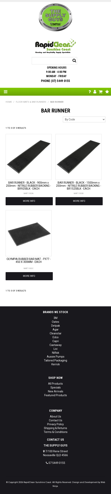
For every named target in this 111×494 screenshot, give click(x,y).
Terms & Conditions (55, 432)
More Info (29, 201)
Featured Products (55, 395)
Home (9, 102)
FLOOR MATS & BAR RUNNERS (31, 102)
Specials (55, 387)
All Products (55, 383)
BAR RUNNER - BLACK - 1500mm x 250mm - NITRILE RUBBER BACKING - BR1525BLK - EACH (78, 185)
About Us (55, 416)
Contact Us (55, 420)
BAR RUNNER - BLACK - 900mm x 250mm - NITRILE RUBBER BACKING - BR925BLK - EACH (28, 185)
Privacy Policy (55, 424)
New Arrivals (55, 391)
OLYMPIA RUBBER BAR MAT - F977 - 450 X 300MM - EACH (29, 260)
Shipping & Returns (55, 428)
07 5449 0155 (55, 462)
